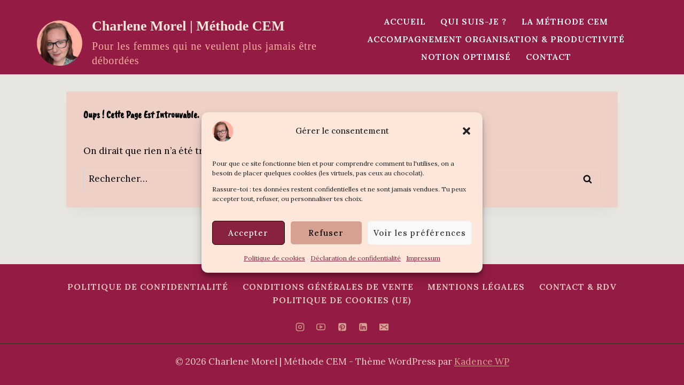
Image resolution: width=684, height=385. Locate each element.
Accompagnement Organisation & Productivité (496, 39)
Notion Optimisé (466, 56)
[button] (466, 131)
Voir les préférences (420, 232)
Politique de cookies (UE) (342, 300)
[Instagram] (300, 327)
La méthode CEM (565, 21)
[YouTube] (321, 327)
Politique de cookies (274, 258)
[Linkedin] (363, 327)
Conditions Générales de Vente (328, 286)
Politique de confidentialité (147, 286)
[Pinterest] (342, 327)
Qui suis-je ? (473, 21)
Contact (548, 56)
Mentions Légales (476, 286)
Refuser (326, 232)
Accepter (248, 232)
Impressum (423, 258)
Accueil (405, 21)
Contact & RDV (578, 286)
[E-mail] (384, 327)
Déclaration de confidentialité (355, 258)
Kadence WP (481, 361)
